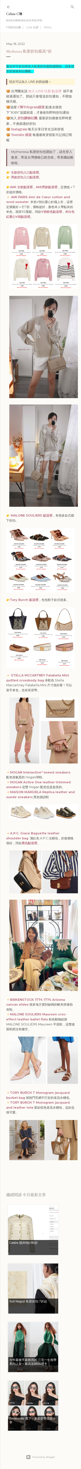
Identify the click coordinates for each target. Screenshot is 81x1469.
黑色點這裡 (29, 843)
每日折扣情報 (24, 1169)
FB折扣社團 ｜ (15, 27)
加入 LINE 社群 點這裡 (44, 91)
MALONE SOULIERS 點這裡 (31, 515)
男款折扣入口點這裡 (25, 177)
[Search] (72, 6)
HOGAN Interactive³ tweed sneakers (40, 772)
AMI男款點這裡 (46, 187)
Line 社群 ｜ (34, 27)
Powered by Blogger (40, 1457)
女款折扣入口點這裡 (25, 172)
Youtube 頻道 (21, 135)
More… (48, 27)
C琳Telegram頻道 (31, 107)
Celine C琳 (14, 14)
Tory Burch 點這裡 (24, 600)
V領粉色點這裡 (51, 212)
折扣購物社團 (27, 118)
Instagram (19, 129)
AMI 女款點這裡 (21, 187)
